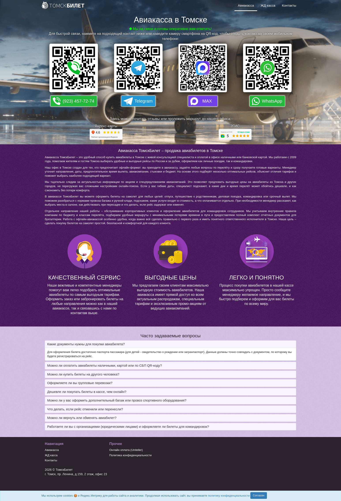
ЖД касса (267, 5)
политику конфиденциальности (229, 495)
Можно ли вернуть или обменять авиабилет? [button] (81, 418)
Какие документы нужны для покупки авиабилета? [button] (86, 344)
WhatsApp (272, 101)
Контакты (289, 5)
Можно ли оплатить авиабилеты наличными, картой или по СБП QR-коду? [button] (104, 365)
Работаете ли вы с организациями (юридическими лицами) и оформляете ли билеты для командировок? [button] (128, 426)
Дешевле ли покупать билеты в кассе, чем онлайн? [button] (86, 392)
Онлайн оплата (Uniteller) (126, 450)
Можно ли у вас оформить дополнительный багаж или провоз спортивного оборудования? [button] (116, 400)
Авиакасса (246, 5)
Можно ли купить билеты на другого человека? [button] (83, 374)
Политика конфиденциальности (130, 455)
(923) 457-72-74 (78, 101)
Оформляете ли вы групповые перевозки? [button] (79, 383)
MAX (207, 101)
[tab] (170, 344)
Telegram (144, 101)
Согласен (258, 495)
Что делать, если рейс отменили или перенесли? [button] (85, 409)
